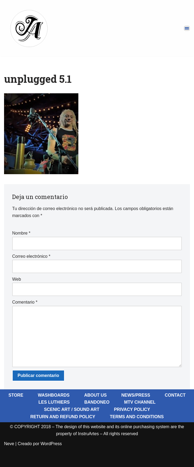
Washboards (53, 395)
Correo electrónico (31, 256)
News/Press (135, 395)
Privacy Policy (132, 409)
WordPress (51, 443)
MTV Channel (139, 402)
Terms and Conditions (136, 416)
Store (15, 395)
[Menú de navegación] (187, 28)
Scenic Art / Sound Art (71, 409)
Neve (9, 443)
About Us (95, 395)
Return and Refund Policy (62, 416)
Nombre (21, 233)
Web (16, 279)
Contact (175, 395)
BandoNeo (96, 402)
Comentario (24, 302)
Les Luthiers (54, 402)
